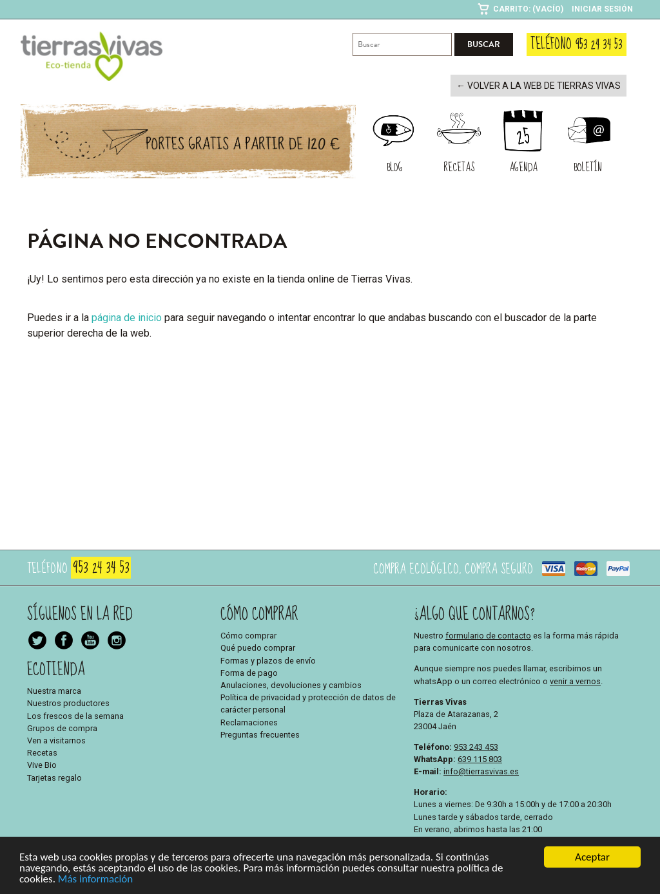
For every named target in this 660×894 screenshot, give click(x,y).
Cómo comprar (248, 634)
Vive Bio (42, 764)
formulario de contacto (488, 634)
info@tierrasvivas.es (481, 770)
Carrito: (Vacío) (528, 9)
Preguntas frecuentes (260, 733)
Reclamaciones (249, 721)
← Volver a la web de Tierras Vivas (546, 85)
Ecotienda (56, 668)
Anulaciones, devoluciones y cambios (291, 684)
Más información (95, 881)
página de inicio (127, 316)
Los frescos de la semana (75, 715)
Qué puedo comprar (257, 647)
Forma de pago (249, 671)
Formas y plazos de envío (268, 659)
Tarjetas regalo (54, 776)
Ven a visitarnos (56, 739)
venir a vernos (575, 680)
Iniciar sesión (602, 9)
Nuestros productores (68, 702)
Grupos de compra (62, 727)
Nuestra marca (54, 689)
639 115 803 (480, 758)
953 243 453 (476, 745)
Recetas (42, 751)
